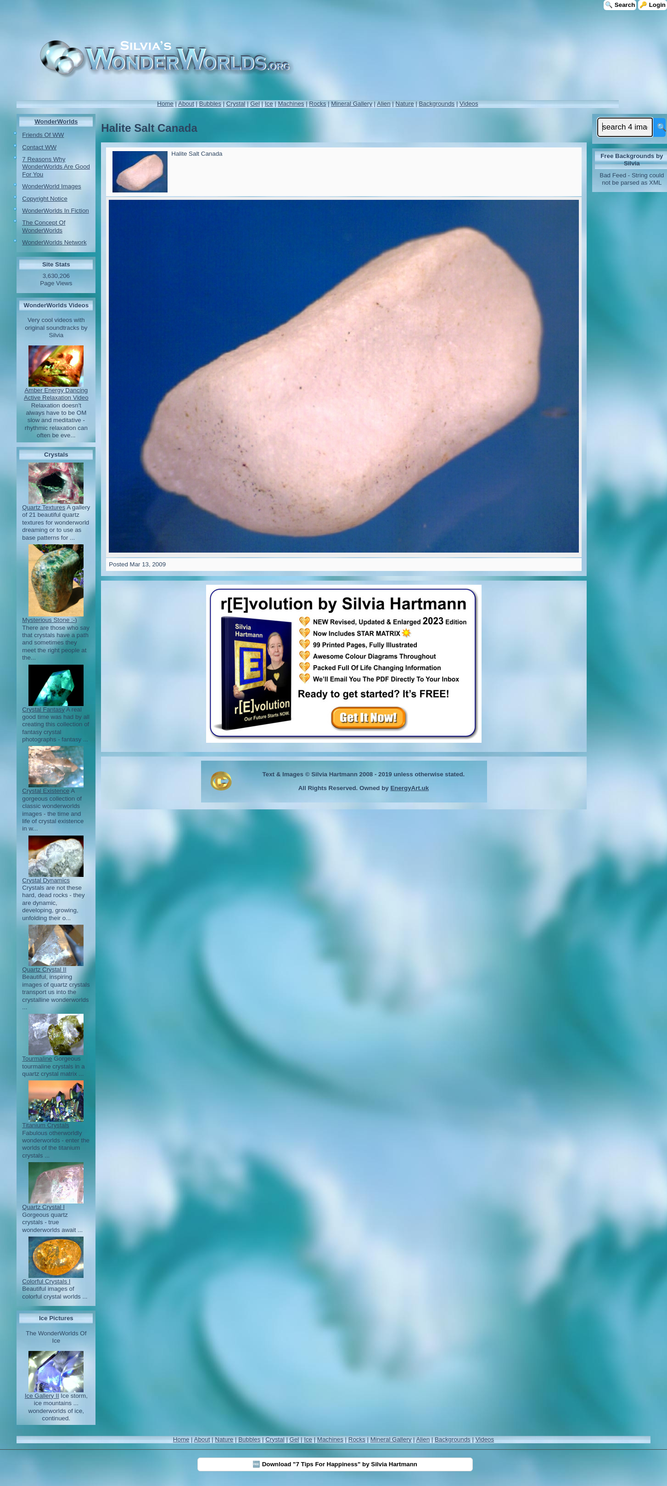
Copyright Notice (44, 198)
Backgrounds (436, 103)
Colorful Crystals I (46, 1281)
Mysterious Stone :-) (49, 619)
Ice (269, 103)
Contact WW (39, 147)
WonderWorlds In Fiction (55, 210)
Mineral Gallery (351, 103)
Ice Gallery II (42, 1395)
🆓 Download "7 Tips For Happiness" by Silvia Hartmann (334, 1464)
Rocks (317, 103)
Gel (255, 103)
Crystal (235, 103)
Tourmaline (37, 1058)
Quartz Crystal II (44, 969)
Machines (291, 103)
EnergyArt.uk (409, 788)
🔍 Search (620, 4)
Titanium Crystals (45, 1125)
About (186, 103)
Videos (469, 103)
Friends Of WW (43, 134)
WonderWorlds (56, 121)
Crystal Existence (45, 790)
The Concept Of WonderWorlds (43, 226)
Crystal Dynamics (46, 880)
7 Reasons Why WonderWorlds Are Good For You (56, 167)
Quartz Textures (43, 507)
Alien (384, 103)
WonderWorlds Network (54, 242)
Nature (405, 103)
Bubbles (210, 103)
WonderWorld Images (51, 186)
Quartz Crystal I (43, 1206)
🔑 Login (652, 4)
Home (165, 103)
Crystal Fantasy (43, 709)
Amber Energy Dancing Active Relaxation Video (56, 394)
